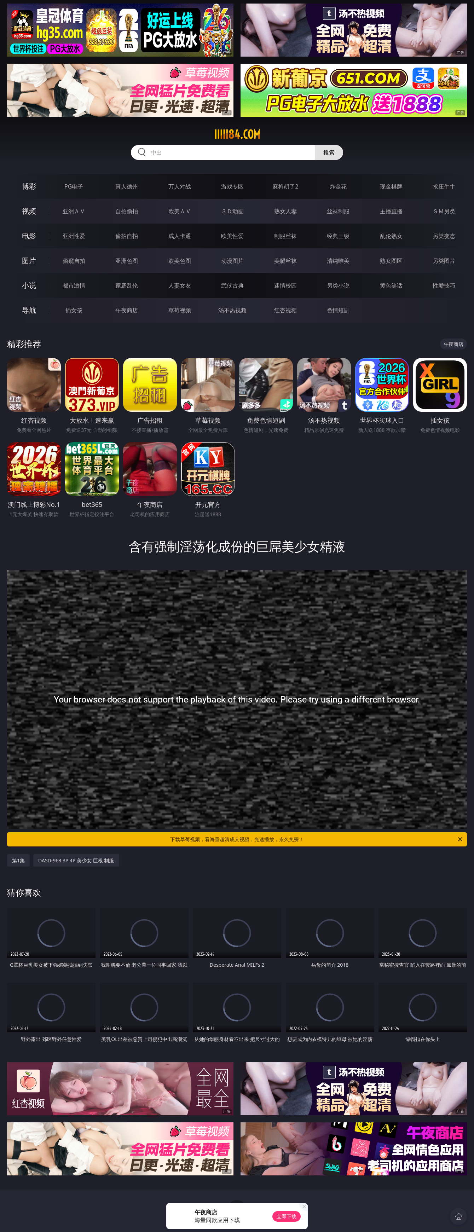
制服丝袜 (285, 236)
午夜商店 (126, 310)
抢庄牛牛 (444, 186)
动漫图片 (232, 261)
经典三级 (338, 236)
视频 (29, 211)
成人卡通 (179, 236)
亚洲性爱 (74, 236)
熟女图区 (391, 261)
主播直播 (391, 211)
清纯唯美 (338, 261)
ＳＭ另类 (444, 211)
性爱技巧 (444, 285)
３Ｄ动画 (232, 211)
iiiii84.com (237, 134)
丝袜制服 (338, 211)
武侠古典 (232, 285)
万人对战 (179, 186)
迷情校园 (285, 285)
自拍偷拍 (126, 211)
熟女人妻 (285, 211)
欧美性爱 (232, 236)
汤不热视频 (232, 310)
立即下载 (286, 1216)
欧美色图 (179, 261)
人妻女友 (179, 285)
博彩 (29, 186)
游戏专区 (232, 186)
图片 (29, 260)
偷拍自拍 (126, 236)
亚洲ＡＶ (74, 211)
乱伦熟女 (391, 236)
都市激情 (74, 285)
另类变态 (444, 236)
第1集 (18, 860)
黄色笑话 (391, 285)
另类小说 (338, 285)
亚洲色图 (126, 261)
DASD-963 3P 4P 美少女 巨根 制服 (76, 860)
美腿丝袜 (285, 261)
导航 (29, 310)
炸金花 (338, 186)
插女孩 (73, 310)
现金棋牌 (391, 186)
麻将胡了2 (285, 186)
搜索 (329, 152)
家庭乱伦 (126, 285)
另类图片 (444, 261)
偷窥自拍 (74, 261)
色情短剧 (338, 310)
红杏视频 (285, 310)
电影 (29, 236)
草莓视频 (179, 310)
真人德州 (126, 186)
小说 (29, 285)
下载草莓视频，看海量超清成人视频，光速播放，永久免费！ (316, 839)
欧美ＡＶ (179, 211)
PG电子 (73, 186)
